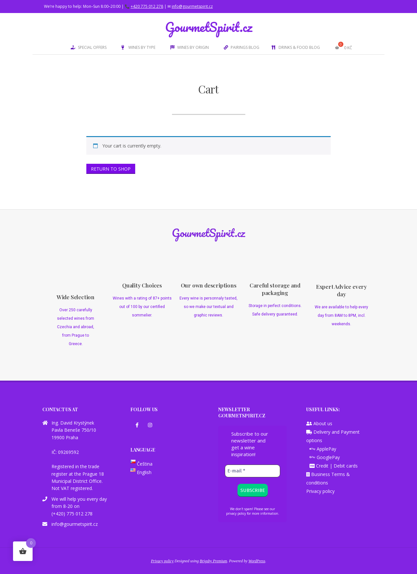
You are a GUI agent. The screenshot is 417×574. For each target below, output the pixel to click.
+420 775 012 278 (147, 6)
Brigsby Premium (213, 561)
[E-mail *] (252, 471)
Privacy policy (320, 491)
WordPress (257, 561)
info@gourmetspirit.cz (192, 6)
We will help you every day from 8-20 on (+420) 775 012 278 (79, 506)
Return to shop (111, 169)
